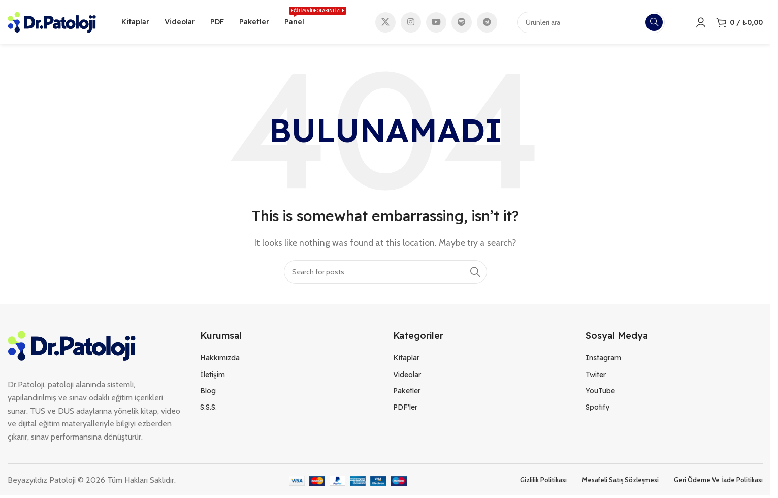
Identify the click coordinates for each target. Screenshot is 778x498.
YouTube (600, 392)
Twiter (596, 375)
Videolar (407, 375)
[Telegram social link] (487, 23)
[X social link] (385, 23)
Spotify (597, 408)
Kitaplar (406, 359)
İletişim (212, 375)
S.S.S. (208, 408)
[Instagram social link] (411, 23)
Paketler (406, 392)
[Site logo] (52, 22)
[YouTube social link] (436, 23)
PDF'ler (405, 408)
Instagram (603, 359)
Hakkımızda (220, 359)
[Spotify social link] (461, 23)
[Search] (385, 273)
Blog (208, 392)
